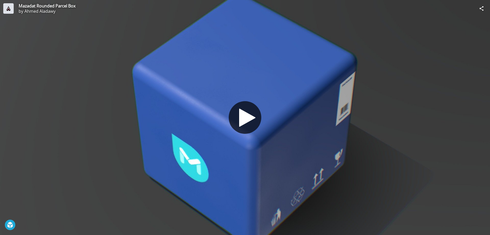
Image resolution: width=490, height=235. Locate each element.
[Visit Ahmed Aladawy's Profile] (8, 8)
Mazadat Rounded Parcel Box (47, 6)
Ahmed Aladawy (40, 11)
